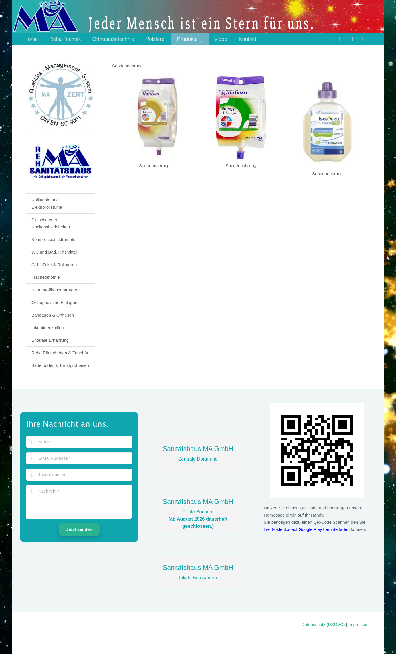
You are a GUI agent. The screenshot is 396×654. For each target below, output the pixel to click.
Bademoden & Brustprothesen (60, 365)
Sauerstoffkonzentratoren (55, 289)
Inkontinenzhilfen (47, 327)
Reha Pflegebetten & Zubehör (59, 352)
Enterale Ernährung (50, 340)
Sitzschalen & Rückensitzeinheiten (50, 223)
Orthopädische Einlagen (54, 302)
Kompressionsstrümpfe (53, 239)
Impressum (359, 624)
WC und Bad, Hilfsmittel (54, 252)
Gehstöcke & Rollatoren (54, 264)
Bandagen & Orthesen (52, 315)
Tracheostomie (45, 277)
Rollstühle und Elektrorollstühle (46, 203)
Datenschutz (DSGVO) (323, 624)
